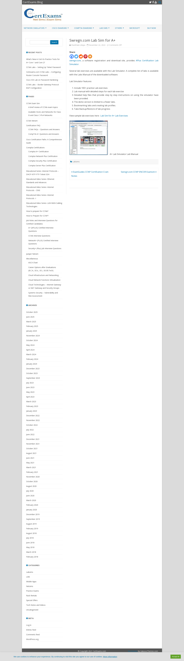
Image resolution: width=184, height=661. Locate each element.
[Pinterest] (85, 56)
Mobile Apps (31, 581)
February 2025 (32, 326)
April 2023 (30, 397)
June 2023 (30, 387)
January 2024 (31, 364)
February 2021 (32, 472)
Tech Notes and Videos (35, 605)
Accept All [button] (175, 657)
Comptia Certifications (35, 147)
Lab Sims (103, 28)
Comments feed (33, 634)
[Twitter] (76, 56)
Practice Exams (32, 591)
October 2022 (32, 425)
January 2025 (31, 331)
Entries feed (31, 630)
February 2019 (32, 528)
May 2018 (30, 547)
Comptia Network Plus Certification (42, 156)
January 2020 (31, 509)
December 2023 (32, 368)
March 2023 (31, 401)
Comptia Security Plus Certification (42, 161)
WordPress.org (32, 639)
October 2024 (32, 340)
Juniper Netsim (32, 254)
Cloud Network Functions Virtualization (44, 280)
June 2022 (30, 434)
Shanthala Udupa (78, 45)
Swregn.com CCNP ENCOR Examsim (139, 171)
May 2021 (30, 462)
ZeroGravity (132, 651)
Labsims (76, 161)
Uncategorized (32, 610)
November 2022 (33, 420)
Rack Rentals (31, 595)
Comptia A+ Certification (38, 151)
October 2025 (32, 312)
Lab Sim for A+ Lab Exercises (114, 115)
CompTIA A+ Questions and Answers (43, 134)
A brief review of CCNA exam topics (43, 107)
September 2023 (33, 378)
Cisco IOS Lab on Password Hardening (42, 80)
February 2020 (32, 505)
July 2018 (30, 538)
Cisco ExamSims (59, 28)
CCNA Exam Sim (33, 103)
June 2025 (30, 317)
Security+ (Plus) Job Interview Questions (44, 248)
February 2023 (32, 406)
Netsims (29, 586)
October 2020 (32, 481)
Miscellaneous (32, 258)
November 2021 (33, 444)
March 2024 (31, 354)
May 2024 (30, 345)
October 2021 (32, 448)
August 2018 (31, 533)
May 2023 (30, 392)
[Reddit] (81, 56)
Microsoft (134, 28)
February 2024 (32, 359)
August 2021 (31, 453)
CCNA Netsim (32, 121)
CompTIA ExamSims (83, 28)
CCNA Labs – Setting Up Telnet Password (43, 67)
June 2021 (30, 458)
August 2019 (31, 524)
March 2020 (31, 500)
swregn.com (75, 60)
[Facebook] (72, 56)
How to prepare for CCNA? (37, 211)
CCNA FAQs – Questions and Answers (44, 129)
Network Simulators (34, 28)
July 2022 (30, 429)
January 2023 (31, 411)
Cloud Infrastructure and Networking (43, 275)
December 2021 (32, 439)
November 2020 (33, 476)
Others (118, 28)
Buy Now (151, 28)
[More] (90, 56)
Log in (28, 625)
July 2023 (30, 383)
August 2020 (31, 486)
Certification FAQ (33, 125)
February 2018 (32, 557)
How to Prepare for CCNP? (37, 216)
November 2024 (33, 335)
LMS (28, 577)
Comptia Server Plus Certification (42, 165)
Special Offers (32, 600)
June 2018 (30, 542)
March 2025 (31, 321)
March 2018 (31, 552)
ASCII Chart (33, 262)
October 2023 (32, 373)
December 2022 (32, 415)
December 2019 (32, 514)
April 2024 (30, 350)
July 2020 (30, 491)
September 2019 (33, 519)
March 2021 (31, 467)
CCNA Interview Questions (39, 236)
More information (110, 657)
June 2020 (30, 495)
